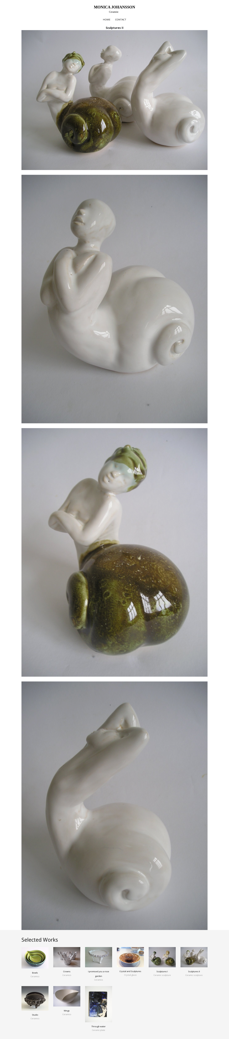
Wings (67, 1010)
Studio (35, 1014)
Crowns (66, 971)
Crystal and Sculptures (130, 971)
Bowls (35, 972)
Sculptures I (162, 971)
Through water (98, 1026)
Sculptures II (194, 971)
